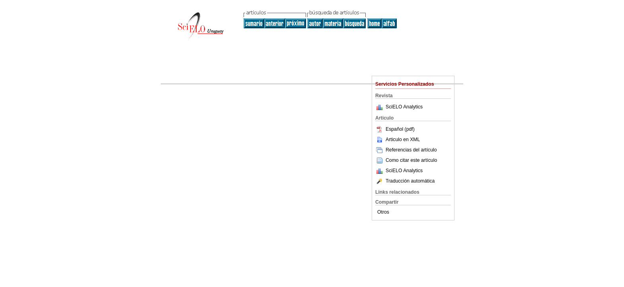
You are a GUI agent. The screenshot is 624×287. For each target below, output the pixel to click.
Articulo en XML (397, 139)
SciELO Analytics (404, 107)
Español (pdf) (395, 129)
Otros (383, 212)
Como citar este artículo (411, 160)
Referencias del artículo (406, 150)
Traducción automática (405, 181)
